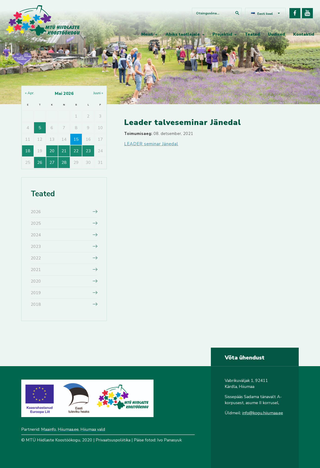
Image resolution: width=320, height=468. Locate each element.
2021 (36, 269)
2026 (36, 212)
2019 (36, 293)
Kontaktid (303, 34)
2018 (36, 304)
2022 (36, 258)
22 (76, 151)
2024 (36, 235)
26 (39, 162)
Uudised (276, 34)
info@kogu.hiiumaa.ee (262, 413)
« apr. (29, 93)
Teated (252, 34)
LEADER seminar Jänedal (151, 144)
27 (52, 162)
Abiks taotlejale (183, 34)
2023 (36, 246)
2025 (36, 223)
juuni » (98, 93)
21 (64, 151)
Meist (147, 34)
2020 (36, 281)
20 (52, 151)
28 (64, 162)
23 (88, 151)
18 (27, 151)
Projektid (222, 34)
